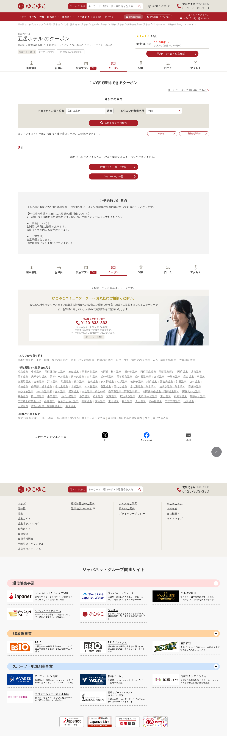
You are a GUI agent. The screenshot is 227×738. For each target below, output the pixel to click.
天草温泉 (23, 376)
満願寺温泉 (180, 396)
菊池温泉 (100, 401)
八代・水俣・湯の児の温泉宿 (133, 359)
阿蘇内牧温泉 (35, 45)
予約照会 (158, 16)
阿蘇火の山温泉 (191, 391)
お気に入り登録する (70, 52)
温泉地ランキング (28, 523)
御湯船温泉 (24, 381)
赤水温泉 (60, 391)
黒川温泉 (70, 406)
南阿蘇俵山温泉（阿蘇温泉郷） (161, 391)
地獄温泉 (73, 371)
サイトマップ (174, 518)
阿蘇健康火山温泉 (55, 371)
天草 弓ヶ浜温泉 (147, 396)
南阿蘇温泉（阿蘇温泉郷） (124, 391)
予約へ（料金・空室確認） (172, 53)
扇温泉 (201, 376)
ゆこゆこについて (161, 6)
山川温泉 (189, 401)
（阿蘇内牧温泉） (174, 24)
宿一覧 (33, 17)
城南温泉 (196, 371)
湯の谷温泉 (120, 386)
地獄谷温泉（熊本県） (172, 386)
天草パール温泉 (59, 376)
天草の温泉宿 (187, 359)
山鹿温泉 (49, 401)
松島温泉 (23, 371)
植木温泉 (98, 396)
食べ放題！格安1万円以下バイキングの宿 (81, 418)
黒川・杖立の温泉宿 (82, 359)
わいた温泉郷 (44, 391)
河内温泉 (52, 381)
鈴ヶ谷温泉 (91, 386)
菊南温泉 (87, 401)
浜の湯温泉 (107, 376)
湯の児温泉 (155, 401)
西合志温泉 (166, 381)
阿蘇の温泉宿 (117, 24)
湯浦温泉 (73, 391)
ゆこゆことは (174, 503)
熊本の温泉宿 (25, 359)
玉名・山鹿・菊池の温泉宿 (52, 359)
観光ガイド (68, 17)
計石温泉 (181, 381)
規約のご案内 (127, 508)
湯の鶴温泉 (131, 371)
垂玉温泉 (106, 386)
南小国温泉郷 (143, 376)
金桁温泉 (39, 381)
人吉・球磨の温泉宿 (164, 359)
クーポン (83, 16)
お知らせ (172, 508)
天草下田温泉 (172, 401)
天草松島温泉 (124, 376)
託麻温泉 (151, 381)
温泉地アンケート (81, 508)
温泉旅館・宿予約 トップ (30, 24)
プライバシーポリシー (132, 513)
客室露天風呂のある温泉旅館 (125, 418)
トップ (22, 17)
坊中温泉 (195, 381)
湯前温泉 (23, 386)
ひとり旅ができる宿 (156, 418)
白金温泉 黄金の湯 (93, 391)
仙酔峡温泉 (137, 381)
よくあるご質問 (128, 503)
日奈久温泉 (77, 376)
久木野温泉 (107, 381)
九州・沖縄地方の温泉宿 (75, 24)
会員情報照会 (25, 538)
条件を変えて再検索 (113, 122)
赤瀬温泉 (159, 376)
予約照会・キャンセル (31, 543)
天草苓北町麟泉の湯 (29, 401)
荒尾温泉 (111, 396)
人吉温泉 (140, 401)
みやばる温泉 (25, 391)
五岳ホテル (159, 24)
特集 (42, 17)
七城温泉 (122, 381)
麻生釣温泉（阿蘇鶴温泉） (46, 406)
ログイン (166, 133)
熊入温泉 (79, 381)
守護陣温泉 (194, 386)
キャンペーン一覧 (120, 176)
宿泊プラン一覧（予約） (118, 166)
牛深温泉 (36, 371)
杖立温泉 (127, 401)
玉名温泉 (113, 401)
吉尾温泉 (23, 406)
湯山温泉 (165, 396)
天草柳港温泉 (39, 376)
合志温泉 (93, 381)
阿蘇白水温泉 (197, 396)
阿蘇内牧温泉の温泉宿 (139, 24)
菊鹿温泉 (66, 381)
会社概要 (172, 513)
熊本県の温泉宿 (99, 24)
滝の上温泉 (61, 386)
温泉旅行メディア (102, 17)
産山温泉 (188, 376)
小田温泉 (52, 396)
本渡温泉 (76, 386)
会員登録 (23, 533)
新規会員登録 (133, 16)
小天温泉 (84, 396)
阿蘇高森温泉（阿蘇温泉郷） (157, 371)
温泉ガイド (53, 17)
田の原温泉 (37, 396)
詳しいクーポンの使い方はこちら (187, 90)
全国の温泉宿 (53, 24)
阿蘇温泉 (182, 371)
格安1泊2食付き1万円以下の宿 (36, 418)
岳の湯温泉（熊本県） (143, 386)
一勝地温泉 (174, 376)
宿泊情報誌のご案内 (83, 503)
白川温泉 (92, 376)
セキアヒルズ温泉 (68, 401)
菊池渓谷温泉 (127, 396)
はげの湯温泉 (68, 396)
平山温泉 (23, 396)
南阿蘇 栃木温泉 (111, 371)
